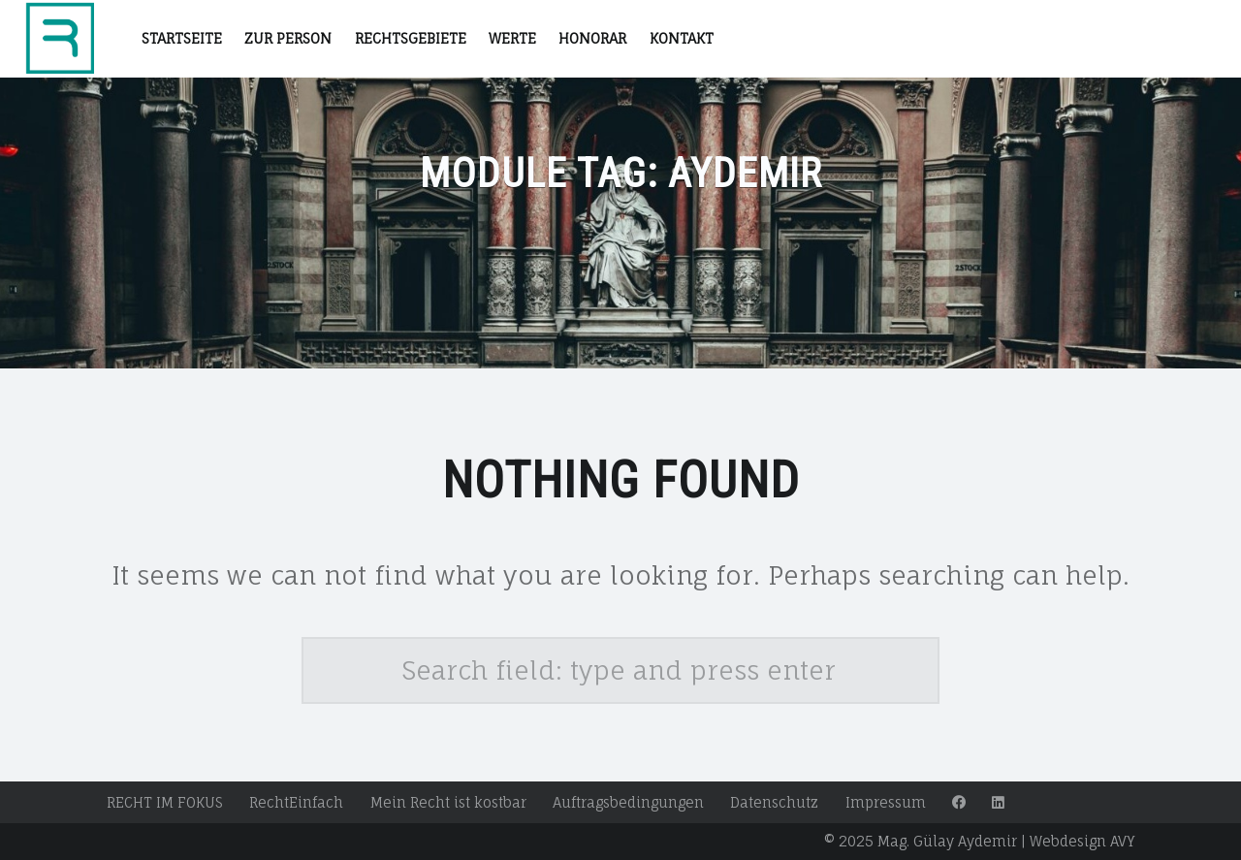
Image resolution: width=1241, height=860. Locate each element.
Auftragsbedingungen (628, 802)
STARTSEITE (182, 38)
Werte (512, 38)
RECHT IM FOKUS (165, 802)
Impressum (885, 802)
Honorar (592, 38)
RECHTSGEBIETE (410, 38)
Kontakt (682, 38)
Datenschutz (774, 802)
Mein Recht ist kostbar (448, 802)
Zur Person (288, 38)
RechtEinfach (296, 802)
